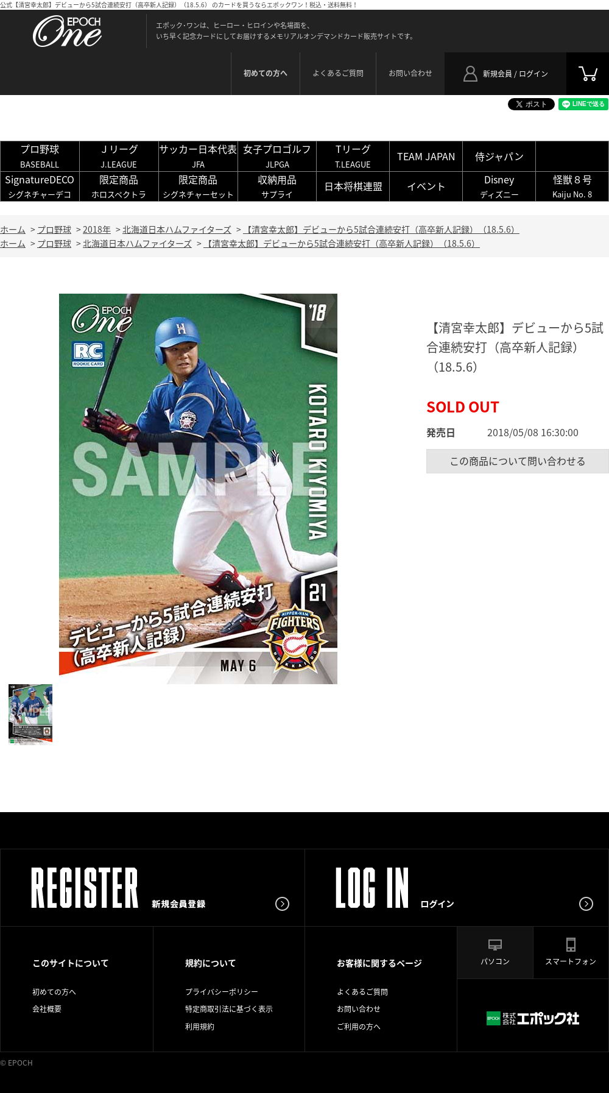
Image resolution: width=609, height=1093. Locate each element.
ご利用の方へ (359, 1026)
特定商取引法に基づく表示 (229, 1008)
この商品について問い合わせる (517, 460)
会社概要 (47, 1008)
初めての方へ (54, 991)
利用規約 (199, 1026)
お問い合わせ (410, 73)
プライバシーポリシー (221, 991)
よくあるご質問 (338, 73)
